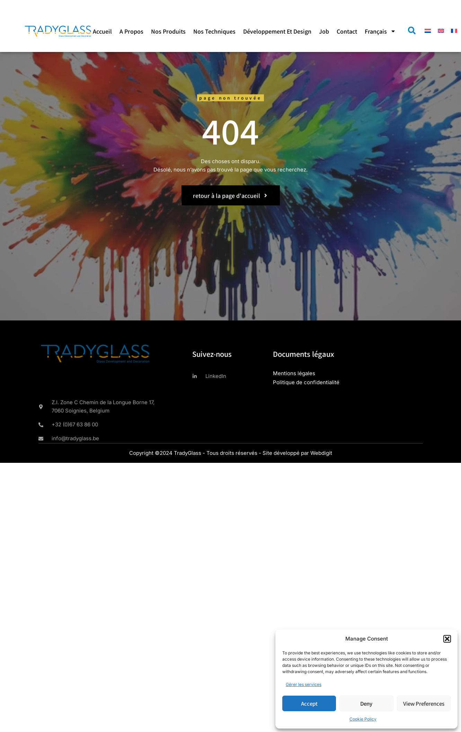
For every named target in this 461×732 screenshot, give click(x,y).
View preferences (423, 703)
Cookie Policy (362, 719)
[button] (447, 638)
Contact (347, 31)
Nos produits (168, 31)
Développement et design (277, 31)
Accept (309, 703)
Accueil (102, 31)
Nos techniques (214, 31)
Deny (366, 703)
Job (324, 31)
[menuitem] (380, 31)
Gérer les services (303, 684)
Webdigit (321, 453)
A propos (131, 31)
